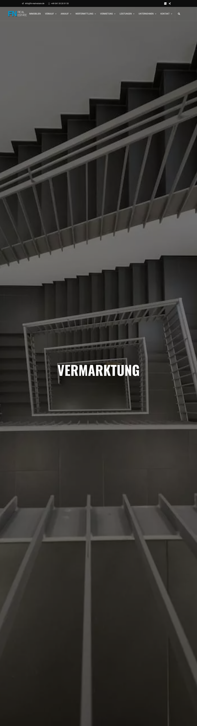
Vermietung (106, 13)
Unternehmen (146, 13)
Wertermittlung (84, 13)
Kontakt (165, 13)
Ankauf (65, 13)
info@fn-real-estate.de (33, 3)
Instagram (174, 3)
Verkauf (49, 13)
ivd (165, 3)
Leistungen (126, 13)
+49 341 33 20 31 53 (58, 3)
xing (170, 3)
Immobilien (35, 13)
